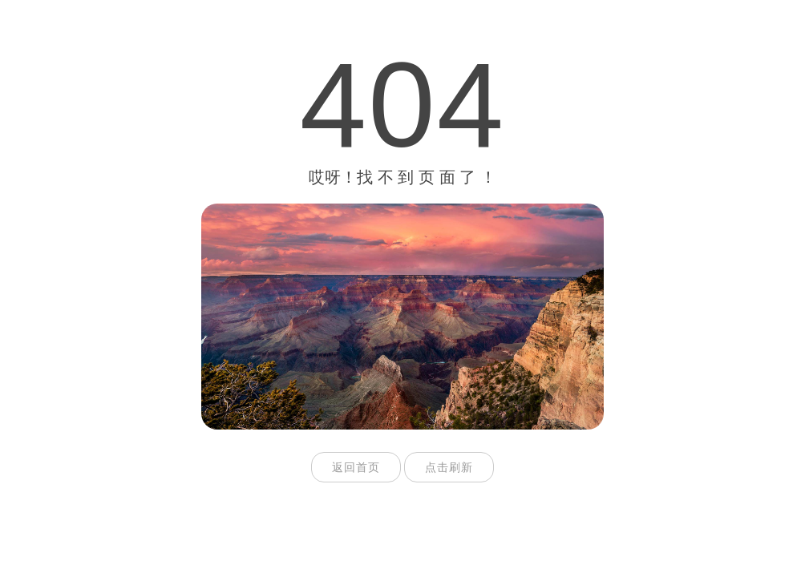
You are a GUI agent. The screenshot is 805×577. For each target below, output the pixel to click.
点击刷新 (449, 467)
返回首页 (356, 467)
